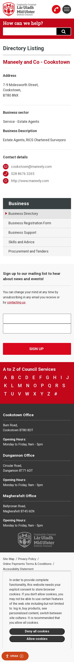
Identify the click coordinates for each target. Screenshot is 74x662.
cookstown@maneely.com (27, 166)
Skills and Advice (21, 242)
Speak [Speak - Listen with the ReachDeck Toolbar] (14, 656)
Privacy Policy (27, 559)
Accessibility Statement (18, 569)
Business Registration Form (29, 223)
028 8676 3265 (18, 174)
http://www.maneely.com (26, 181)
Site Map (9, 559)
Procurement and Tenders (28, 251)
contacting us (16, 302)
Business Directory (23, 214)
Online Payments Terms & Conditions (27, 564)
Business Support (22, 233)
